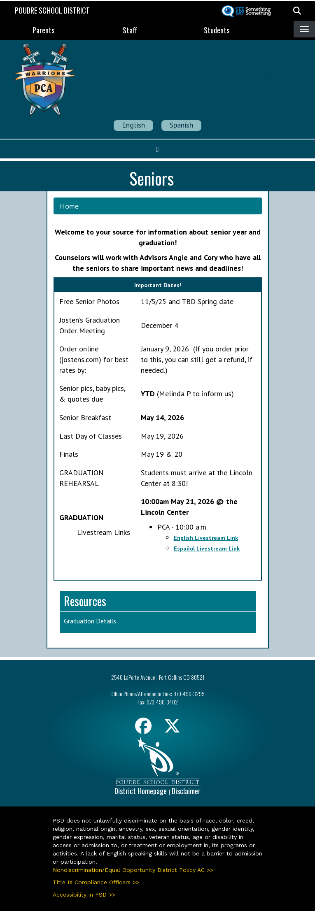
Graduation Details (90, 621)
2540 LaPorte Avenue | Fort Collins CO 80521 (157, 677)
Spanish (181, 125)
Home (69, 206)
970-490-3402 (162, 701)
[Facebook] (143, 728)
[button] (297, 10)
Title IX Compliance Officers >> (96, 882)
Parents (43, 30)
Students (216, 30)
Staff (130, 30)
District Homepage (140, 791)
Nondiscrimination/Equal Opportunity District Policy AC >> (133, 870)
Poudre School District (52, 10)
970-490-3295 (189, 693)
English (133, 125)
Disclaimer (186, 791)
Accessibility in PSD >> (84, 894)
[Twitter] (172, 728)
